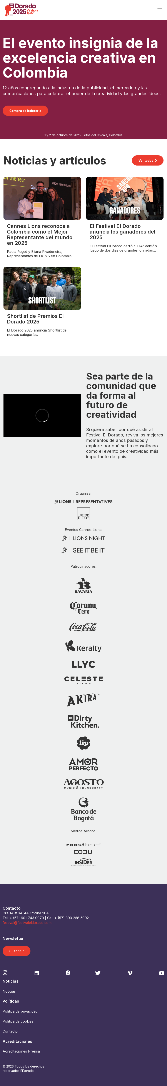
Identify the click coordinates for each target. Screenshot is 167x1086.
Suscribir (16, 951)
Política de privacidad (20, 1011)
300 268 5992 (77, 918)
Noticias (9, 991)
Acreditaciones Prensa (21, 1051)
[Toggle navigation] (159, 7)
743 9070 (36, 918)
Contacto (10, 1031)
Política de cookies (18, 1021)
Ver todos (146, 160)
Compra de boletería (25, 111)
